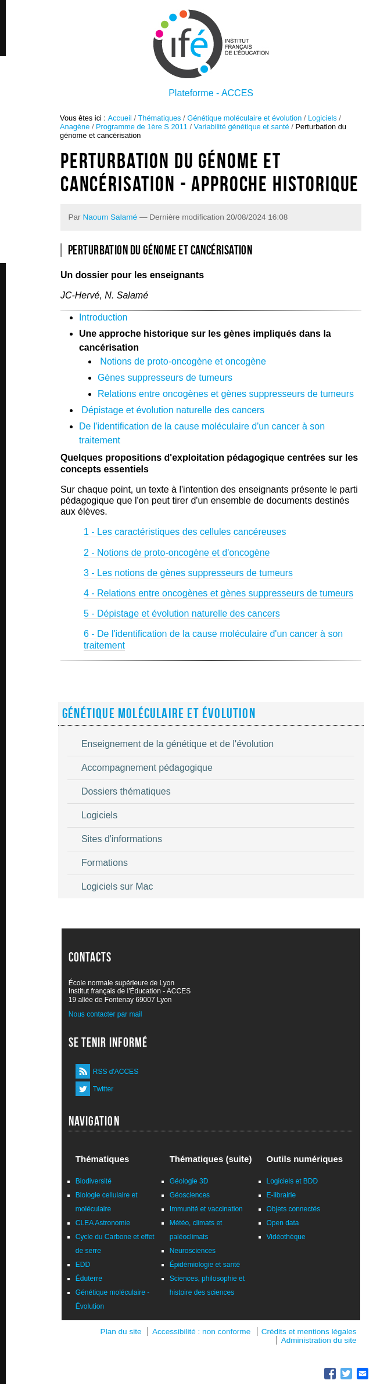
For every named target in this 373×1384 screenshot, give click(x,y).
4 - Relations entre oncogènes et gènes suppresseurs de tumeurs (218, 593)
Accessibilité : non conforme (201, 1331)
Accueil (120, 118)
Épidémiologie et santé (205, 1265)
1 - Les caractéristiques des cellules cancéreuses (185, 532)
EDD (83, 1265)
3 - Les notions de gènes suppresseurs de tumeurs (188, 573)
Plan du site (121, 1331)
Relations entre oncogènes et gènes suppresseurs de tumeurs (226, 394)
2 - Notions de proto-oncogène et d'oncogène (177, 553)
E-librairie (281, 1195)
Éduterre (89, 1278)
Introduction (103, 317)
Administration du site (319, 1340)
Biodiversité (94, 1181)
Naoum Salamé (110, 217)
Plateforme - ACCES (210, 93)
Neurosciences (193, 1251)
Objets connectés (294, 1209)
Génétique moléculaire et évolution (244, 118)
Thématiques (159, 118)
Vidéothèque (286, 1237)
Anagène (74, 126)
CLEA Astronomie (103, 1223)
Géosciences (190, 1195)
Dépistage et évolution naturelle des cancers (172, 410)
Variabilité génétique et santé (241, 126)
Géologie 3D (189, 1181)
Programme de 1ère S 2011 (142, 126)
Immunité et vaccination (206, 1209)
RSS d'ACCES (115, 1072)
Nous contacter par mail (105, 1014)
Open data (283, 1223)
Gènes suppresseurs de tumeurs (165, 378)
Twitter (103, 1089)
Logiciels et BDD (292, 1181)
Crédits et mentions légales (309, 1331)
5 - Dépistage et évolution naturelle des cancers (182, 613)
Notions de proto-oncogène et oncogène (183, 361)
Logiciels (322, 118)
